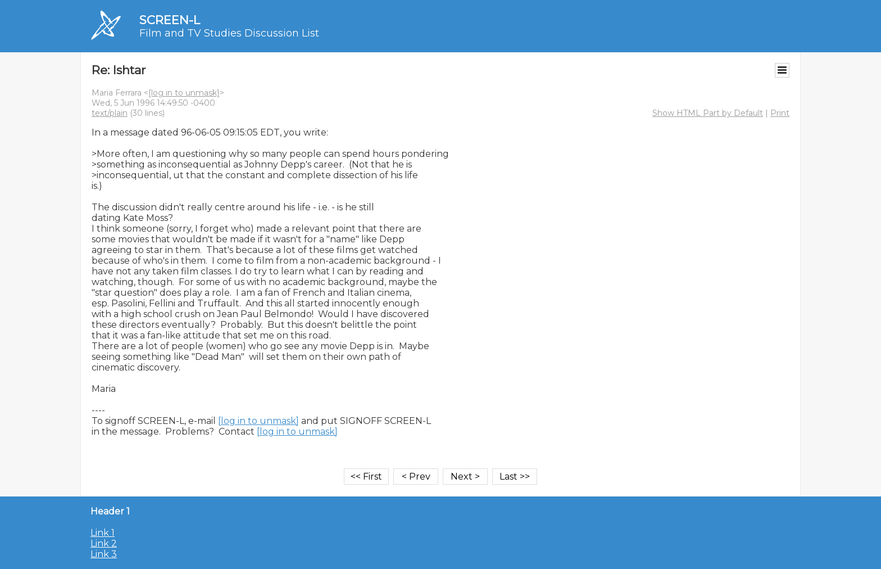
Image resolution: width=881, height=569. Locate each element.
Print (779, 113)
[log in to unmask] (184, 93)
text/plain (110, 113)
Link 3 (103, 554)
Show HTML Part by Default (707, 113)
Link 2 (103, 543)
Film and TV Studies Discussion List (229, 33)
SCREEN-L (169, 20)
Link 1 (102, 532)
